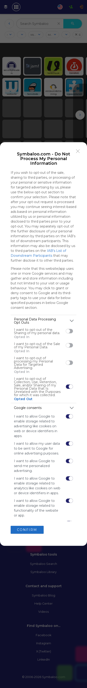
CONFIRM (27, 530)
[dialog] (43, 344)
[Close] (78, 151)
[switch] (69, 331)
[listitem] (43, 321)
